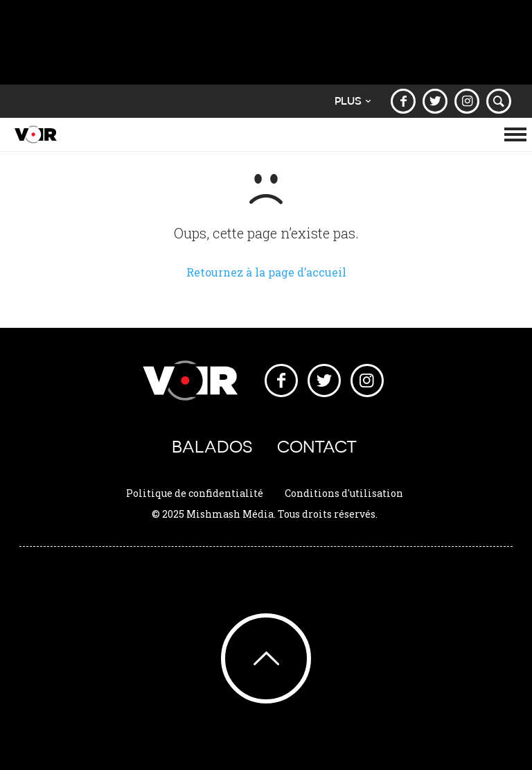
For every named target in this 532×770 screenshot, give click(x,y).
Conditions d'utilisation (344, 493)
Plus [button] (353, 100)
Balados (212, 447)
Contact (317, 447)
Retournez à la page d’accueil (266, 272)
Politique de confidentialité (194, 493)
